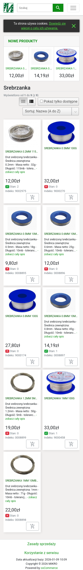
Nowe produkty (22, 41)
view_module (23, 101)
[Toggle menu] (73, 7)
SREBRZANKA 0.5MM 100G (60, 148)
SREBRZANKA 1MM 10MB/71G (22, 480)
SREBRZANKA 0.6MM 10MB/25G (61, 233)
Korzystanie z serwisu (41, 553)
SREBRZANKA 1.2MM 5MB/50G (22, 398)
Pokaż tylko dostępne (58, 101)
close (73, 26)
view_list (31, 101)
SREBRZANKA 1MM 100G (59, 398)
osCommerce (49, 568)
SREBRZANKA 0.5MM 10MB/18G (22, 233)
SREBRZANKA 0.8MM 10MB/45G (50, 68)
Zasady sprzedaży (41, 544)
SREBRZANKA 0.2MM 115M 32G (25, 68)
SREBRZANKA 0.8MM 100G (21, 316)
